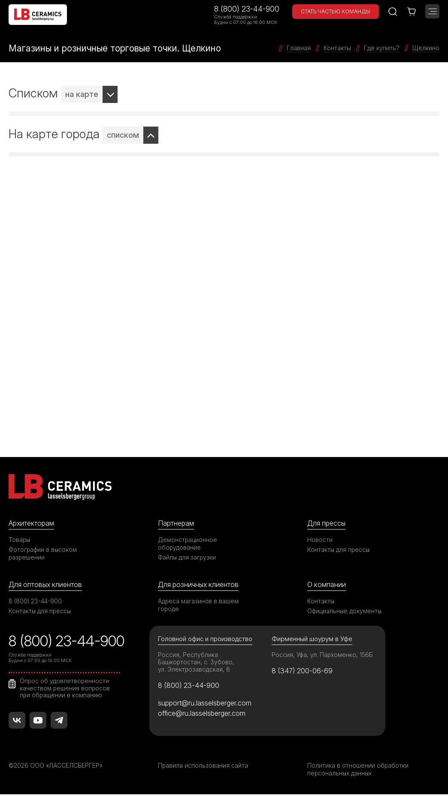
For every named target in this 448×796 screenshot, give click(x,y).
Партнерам (177, 523)
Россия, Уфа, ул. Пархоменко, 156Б (323, 655)
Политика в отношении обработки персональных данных (358, 770)
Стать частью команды (335, 11)
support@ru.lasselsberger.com (206, 704)
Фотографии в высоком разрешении (43, 553)
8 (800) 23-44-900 (246, 8)
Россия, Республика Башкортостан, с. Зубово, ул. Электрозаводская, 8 (196, 663)
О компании (327, 584)
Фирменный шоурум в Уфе (312, 640)
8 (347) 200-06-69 (303, 672)
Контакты (321, 601)
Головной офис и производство (206, 640)
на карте (81, 94)
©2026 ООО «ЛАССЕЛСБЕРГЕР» (57, 767)
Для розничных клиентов (200, 584)
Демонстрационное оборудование (188, 543)
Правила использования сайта (203, 767)
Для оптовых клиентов (47, 584)
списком (123, 134)
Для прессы (327, 523)
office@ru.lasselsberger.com (203, 715)
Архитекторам (32, 523)
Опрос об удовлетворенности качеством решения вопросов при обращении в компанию (65, 689)
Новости (320, 539)
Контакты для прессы (339, 549)
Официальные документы (345, 611)
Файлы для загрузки (187, 557)
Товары (20, 539)
